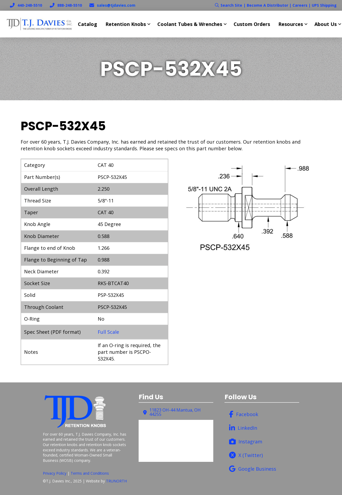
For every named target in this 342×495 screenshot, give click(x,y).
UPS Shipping (324, 5)
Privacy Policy (54, 473)
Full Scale (108, 332)
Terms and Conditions (90, 473)
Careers (299, 5)
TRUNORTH (116, 481)
